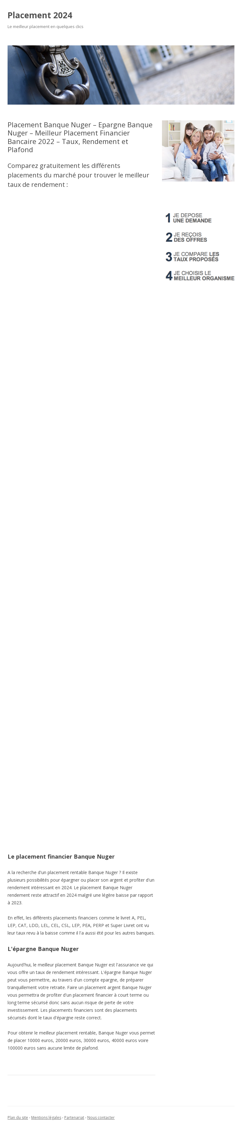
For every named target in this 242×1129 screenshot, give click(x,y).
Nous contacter (101, 1117)
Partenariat (74, 1117)
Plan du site (18, 1117)
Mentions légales (46, 1117)
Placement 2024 (40, 15)
